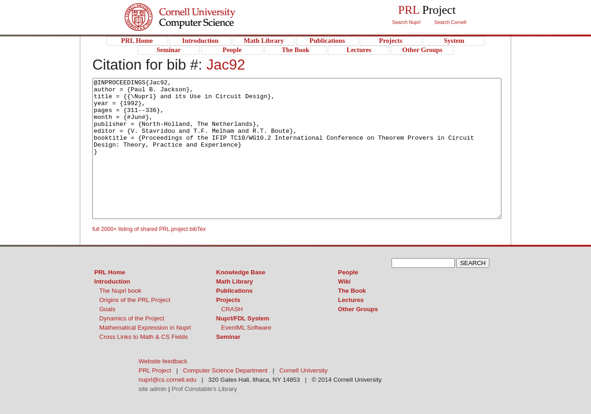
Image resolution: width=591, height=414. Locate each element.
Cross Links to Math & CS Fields (143, 336)
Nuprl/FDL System (242, 318)
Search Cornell (450, 22)
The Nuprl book (120, 290)
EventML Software (246, 327)
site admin (153, 388)
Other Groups (358, 309)
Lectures (351, 299)
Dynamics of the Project (131, 318)
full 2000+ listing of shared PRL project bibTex (149, 229)
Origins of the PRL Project (134, 299)
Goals (107, 309)
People (348, 272)
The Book (352, 290)
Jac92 (225, 64)
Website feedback (163, 361)
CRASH (232, 309)
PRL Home (109, 272)
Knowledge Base (240, 272)
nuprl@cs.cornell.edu (167, 379)
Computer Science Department (225, 370)
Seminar (228, 336)
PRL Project (198, 26)
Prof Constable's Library (204, 388)
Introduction (112, 281)
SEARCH (473, 263)
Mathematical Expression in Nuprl (145, 327)
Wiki (344, 281)
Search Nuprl (406, 22)
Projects (228, 299)
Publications (234, 290)
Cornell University (198, 9)
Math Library (234, 281)
